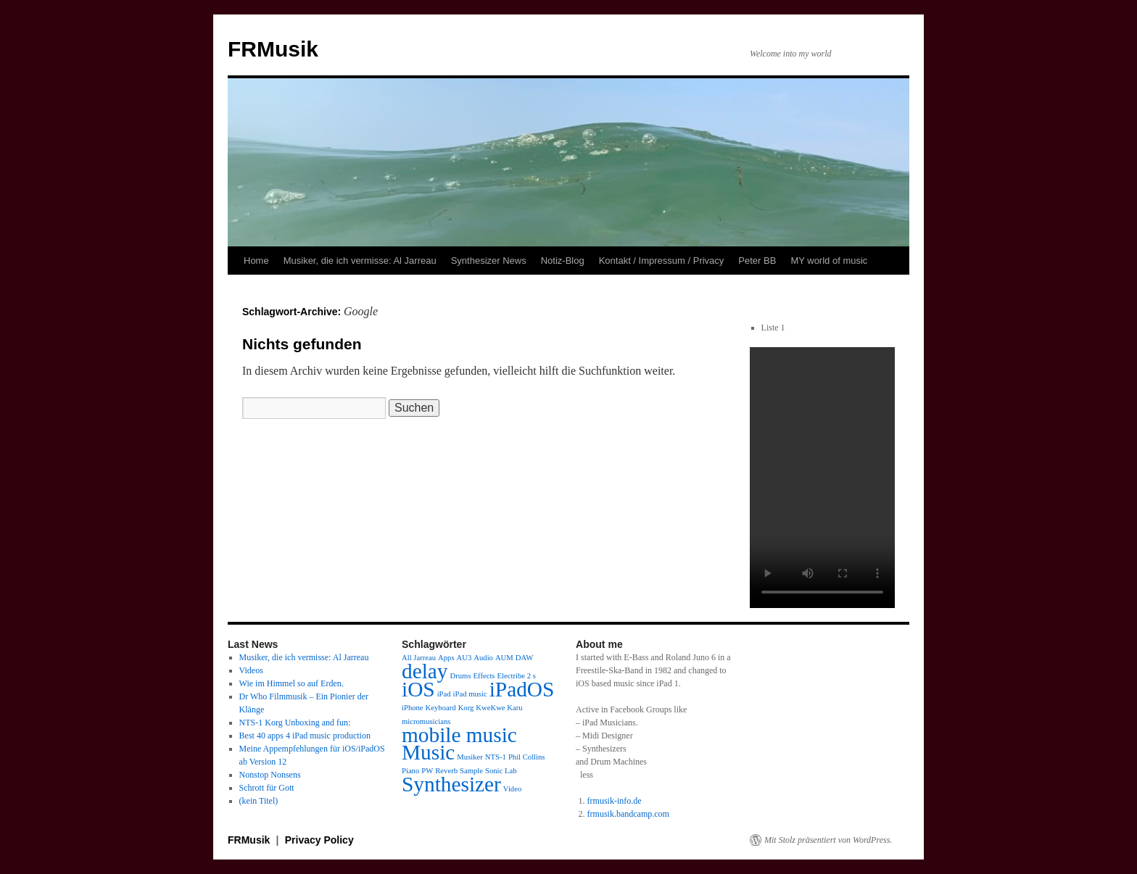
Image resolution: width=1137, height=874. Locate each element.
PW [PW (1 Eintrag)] (427, 771)
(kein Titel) (258, 801)
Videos (251, 670)
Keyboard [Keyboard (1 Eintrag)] (441, 708)
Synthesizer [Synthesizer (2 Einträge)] (451, 784)
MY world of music (828, 260)
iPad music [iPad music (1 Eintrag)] (470, 694)
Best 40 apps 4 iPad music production (305, 736)
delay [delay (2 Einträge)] (425, 671)
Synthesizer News (488, 260)
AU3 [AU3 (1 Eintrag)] (464, 658)
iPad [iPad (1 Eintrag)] (444, 694)
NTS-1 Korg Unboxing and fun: (295, 722)
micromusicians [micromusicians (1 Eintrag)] (426, 721)
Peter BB (757, 260)
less (586, 775)
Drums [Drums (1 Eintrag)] (460, 676)
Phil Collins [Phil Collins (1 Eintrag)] (526, 757)
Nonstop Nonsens (270, 775)
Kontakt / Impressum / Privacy (661, 260)
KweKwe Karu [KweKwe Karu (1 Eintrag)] (499, 708)
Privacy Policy (319, 840)
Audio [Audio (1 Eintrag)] (483, 658)
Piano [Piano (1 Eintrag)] (410, 771)
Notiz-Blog (562, 260)
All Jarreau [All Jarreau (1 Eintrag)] (419, 658)
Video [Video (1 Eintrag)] (512, 789)
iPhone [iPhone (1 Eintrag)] (412, 708)
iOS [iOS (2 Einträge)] (418, 689)
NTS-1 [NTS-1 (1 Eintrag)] (495, 757)
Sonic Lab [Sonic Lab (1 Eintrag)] (501, 771)
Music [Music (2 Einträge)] (428, 752)
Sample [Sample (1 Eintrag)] (471, 771)
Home (256, 260)
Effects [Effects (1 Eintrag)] (484, 676)
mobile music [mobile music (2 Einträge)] (459, 734)
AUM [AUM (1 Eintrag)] (504, 658)
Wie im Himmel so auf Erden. (291, 683)
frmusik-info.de (614, 801)
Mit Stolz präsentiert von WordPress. (828, 840)
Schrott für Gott (266, 788)
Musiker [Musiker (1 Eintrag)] (470, 757)
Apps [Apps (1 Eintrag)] (446, 658)
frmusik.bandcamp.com (628, 814)
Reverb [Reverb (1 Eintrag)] (446, 771)
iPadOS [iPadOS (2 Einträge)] (522, 689)
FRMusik (273, 49)
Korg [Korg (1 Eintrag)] (466, 708)
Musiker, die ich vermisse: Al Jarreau (360, 260)
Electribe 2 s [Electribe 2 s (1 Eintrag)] (516, 676)
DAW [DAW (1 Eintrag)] (525, 658)
